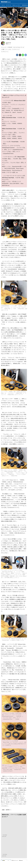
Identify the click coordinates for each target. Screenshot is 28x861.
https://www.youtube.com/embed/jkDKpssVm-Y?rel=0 (14, 827)
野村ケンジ (8, 43)
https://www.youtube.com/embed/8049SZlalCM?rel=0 (14, 846)
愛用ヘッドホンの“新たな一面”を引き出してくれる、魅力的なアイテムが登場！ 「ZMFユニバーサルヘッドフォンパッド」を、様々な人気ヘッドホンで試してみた (14, 35)
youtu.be (4, 836)
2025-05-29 (8, 42)
